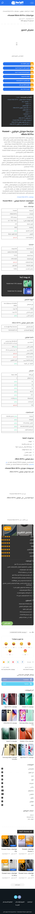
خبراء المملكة (30, 817)
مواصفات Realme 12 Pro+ (27, 741)
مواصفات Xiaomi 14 (11, 741)
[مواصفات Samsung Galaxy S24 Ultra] (9, 750)
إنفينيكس (31, 769)
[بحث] (2, 3)
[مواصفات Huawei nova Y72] (26, 865)
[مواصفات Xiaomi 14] (9, 733)
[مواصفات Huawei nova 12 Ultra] (9, 865)
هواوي (31, 801)
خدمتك (32, 815)
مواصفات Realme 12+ (28, 707)
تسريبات (31, 783)
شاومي (31, 794)
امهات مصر (31, 819)
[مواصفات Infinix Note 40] (9, 715)
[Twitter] (18, 662)
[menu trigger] (31, 3)
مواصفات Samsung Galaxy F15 (26, 724)
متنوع (32, 798)
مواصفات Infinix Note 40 (10, 723)
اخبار (32, 776)
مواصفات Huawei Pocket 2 (28, 850)
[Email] (4, 662)
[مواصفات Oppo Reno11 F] (26, 750)
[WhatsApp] (8, 662)
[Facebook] (22, 662)
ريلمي (32, 787)
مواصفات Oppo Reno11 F (27, 757)
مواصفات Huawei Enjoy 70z (9, 850)
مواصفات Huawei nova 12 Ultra (9, 874)
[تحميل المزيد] (18, 884)
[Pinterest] (13, 662)
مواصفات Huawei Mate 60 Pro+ (25, 197)
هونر (32, 805)
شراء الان (7, 623)
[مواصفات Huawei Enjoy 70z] (9, 841)
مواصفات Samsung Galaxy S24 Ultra (10, 758)
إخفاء (18, 97)
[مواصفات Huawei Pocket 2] (26, 841)
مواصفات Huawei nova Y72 (26, 874)
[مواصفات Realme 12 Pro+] (26, 733)
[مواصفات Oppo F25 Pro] (9, 699)
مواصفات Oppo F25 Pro (10, 707)
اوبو (32, 779)
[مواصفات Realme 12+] (26, 699)
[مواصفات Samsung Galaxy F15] (26, 715)
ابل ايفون (31, 772)
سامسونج (31, 790)
